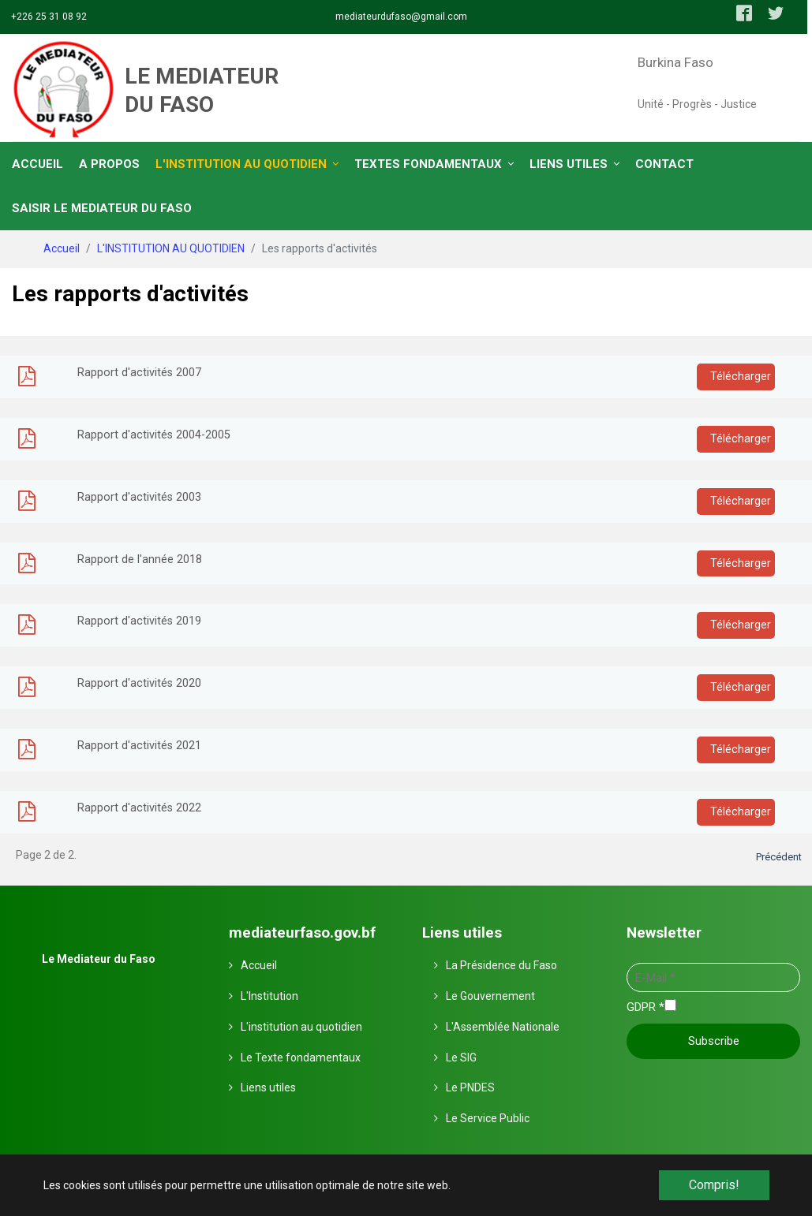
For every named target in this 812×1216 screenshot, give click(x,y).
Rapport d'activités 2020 (139, 683)
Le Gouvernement (490, 996)
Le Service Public (487, 1118)
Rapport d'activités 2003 (139, 497)
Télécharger (739, 376)
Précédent (779, 857)
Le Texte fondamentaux (301, 1057)
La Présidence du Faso (501, 965)
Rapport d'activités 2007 (139, 372)
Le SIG (461, 1057)
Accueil (259, 965)
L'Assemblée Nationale (502, 1026)
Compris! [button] (714, 1184)
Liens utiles (268, 1087)
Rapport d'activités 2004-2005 (153, 435)
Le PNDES (470, 1087)
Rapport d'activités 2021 (139, 745)
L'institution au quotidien (301, 1026)
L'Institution (269, 996)
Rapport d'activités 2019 (139, 621)
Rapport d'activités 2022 (139, 808)
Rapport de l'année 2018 (139, 559)
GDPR (645, 1007)
